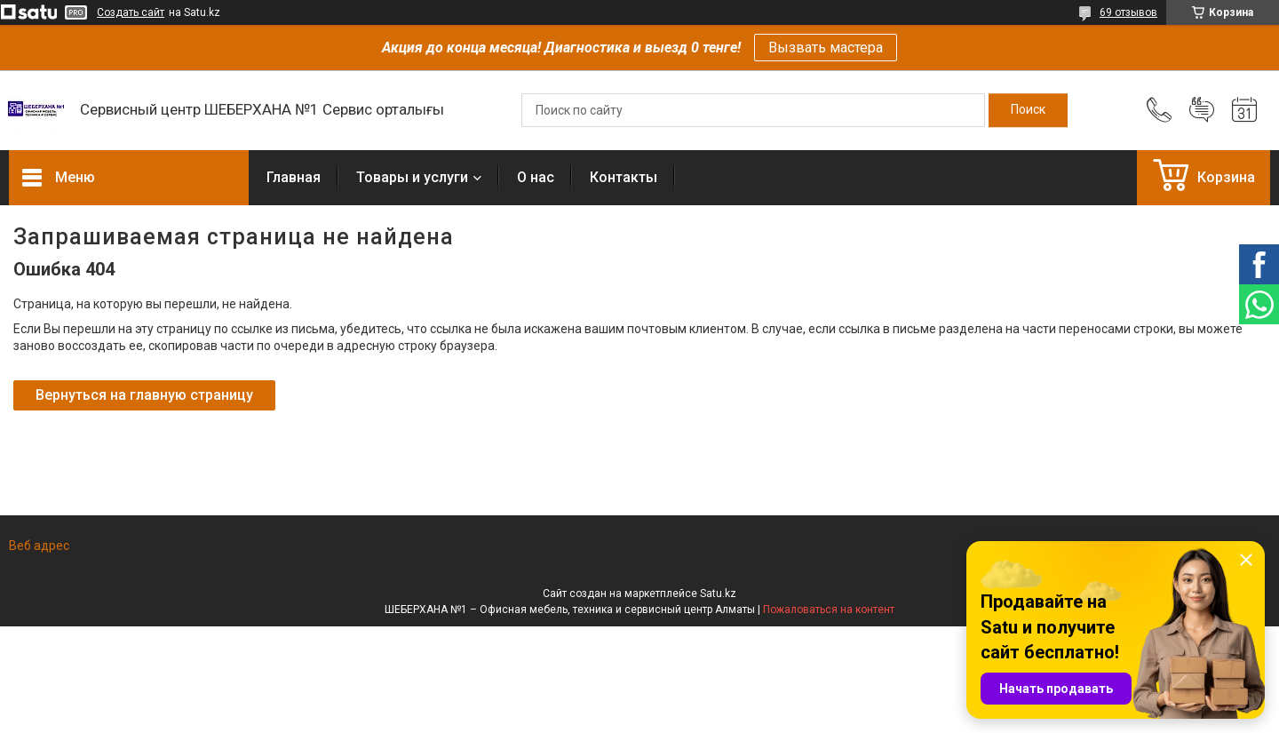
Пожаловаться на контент (828, 609)
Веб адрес (39, 545)
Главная (293, 177)
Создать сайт (130, 12)
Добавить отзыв (1201, 110)
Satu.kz (718, 593)
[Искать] (1028, 110)
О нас (535, 177)
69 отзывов (1128, 12)
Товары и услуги (412, 177)
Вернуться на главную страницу (144, 394)
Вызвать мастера (825, 47)
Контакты (623, 177)
